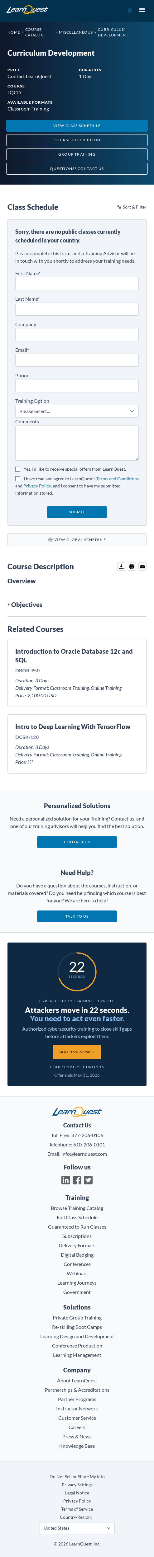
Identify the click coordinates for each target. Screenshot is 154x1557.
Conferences (77, 1264)
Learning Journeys (77, 1283)
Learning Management (77, 1355)
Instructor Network (77, 1408)
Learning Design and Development (77, 1336)
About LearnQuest (77, 1380)
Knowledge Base (77, 1446)
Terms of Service (77, 1509)
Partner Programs (77, 1399)
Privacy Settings (77, 1484)
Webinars (77, 1273)
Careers (77, 1427)
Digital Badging (77, 1255)
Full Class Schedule (77, 1217)
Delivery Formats (77, 1245)
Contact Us (77, 842)
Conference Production (77, 1345)
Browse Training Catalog (77, 1208)
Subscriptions (77, 1236)
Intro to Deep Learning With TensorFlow (72, 726)
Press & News (77, 1436)
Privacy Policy (37, 485)
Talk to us (77, 916)
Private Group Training (77, 1317)
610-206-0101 (89, 1144)
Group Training (77, 154)
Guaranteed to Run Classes (77, 1227)
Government (77, 1292)
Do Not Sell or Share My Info (77, 1476)
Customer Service (77, 1418)
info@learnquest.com (84, 1154)
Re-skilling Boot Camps (77, 1327)
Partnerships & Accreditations (77, 1390)
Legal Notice (77, 1492)
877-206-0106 (87, 1135)
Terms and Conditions (117, 478)
